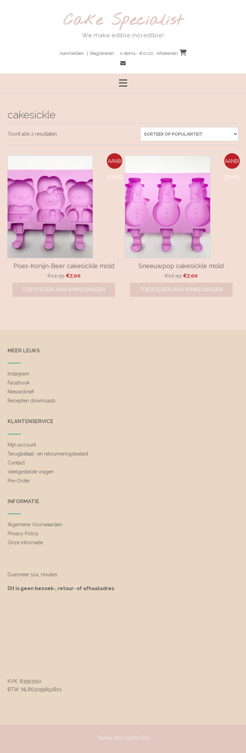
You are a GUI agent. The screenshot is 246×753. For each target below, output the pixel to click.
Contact (16, 463)
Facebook (19, 382)
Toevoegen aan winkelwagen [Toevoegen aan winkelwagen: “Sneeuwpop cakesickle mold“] (181, 289)
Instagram (18, 373)
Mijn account (22, 445)
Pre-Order (19, 480)
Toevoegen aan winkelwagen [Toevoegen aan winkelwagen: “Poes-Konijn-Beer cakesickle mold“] (63, 289)
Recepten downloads (31, 400)
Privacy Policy (23, 533)
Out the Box (137, 738)
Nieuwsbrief (21, 391)
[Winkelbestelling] (189, 134)
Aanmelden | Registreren (87, 53)
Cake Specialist (123, 21)
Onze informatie (25, 542)
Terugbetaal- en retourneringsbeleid (48, 454)
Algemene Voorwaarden (35, 524)
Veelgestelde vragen (31, 472)
